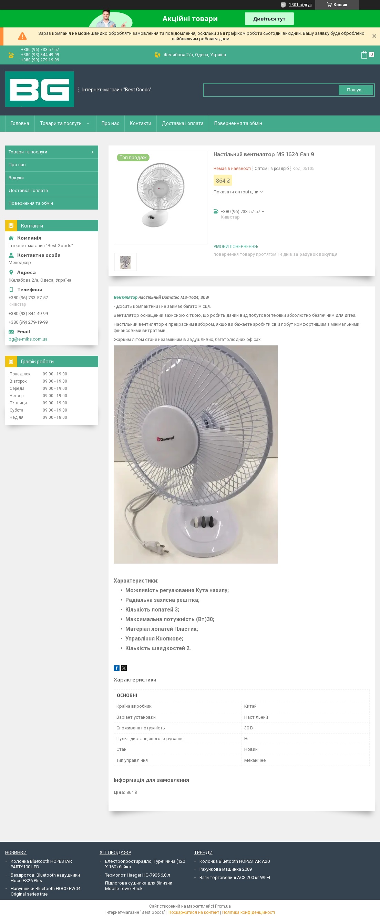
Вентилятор (125, 297)
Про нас (110, 123)
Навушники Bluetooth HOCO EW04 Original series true (45, 891)
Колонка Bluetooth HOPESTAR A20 (234, 861)
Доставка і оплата (183, 123)
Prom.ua (223, 906)
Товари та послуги (61, 123)
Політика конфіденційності (248, 912)
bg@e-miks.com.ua (28, 339)
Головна (20, 123)
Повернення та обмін (238, 123)
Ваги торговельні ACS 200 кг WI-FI (234, 877)
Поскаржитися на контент (193, 912)
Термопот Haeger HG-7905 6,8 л (137, 875)
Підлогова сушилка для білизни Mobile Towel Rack (138, 885)
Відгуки (16, 177)
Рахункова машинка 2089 (225, 869)
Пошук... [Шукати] (355, 89)
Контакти (140, 123)
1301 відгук (300, 4)
